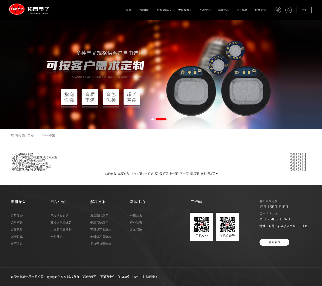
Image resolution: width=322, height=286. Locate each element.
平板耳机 (56, 236)
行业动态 (136, 222)
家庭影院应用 (99, 215)
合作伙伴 (17, 229)
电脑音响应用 (99, 222)
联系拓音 (264, 10)
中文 (308, 10)
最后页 (194, 173)
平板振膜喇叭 (59, 215)
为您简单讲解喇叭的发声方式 (31, 166)
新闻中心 (227, 10)
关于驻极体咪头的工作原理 (30, 163)
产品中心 (208, 10)
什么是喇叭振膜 (22, 154)
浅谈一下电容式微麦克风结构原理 (34, 157)
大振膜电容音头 (61, 229)
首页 (132, 10)
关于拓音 (246, 10)
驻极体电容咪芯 (61, 222)
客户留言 (17, 243)
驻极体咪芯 (168, 10)
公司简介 (17, 215)
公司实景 (17, 222)
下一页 (184, 173)
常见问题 (136, 229)
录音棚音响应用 (100, 243)
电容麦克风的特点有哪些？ (30, 169)
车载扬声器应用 (100, 229)
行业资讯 (48, 135)
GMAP (123, 276)
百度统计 (107, 276)
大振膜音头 (189, 10)
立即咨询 (275, 242)
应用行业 (17, 236)
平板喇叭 (148, 10)
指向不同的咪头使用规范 (28, 160)
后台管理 (89, 276)
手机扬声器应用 (100, 236)
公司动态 (136, 215)
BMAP (138, 276)
